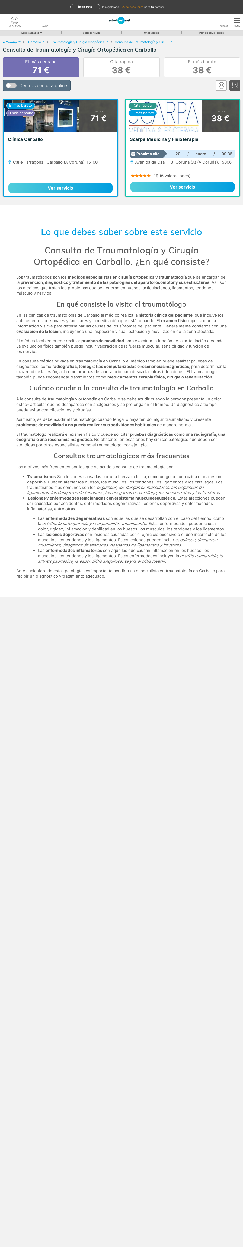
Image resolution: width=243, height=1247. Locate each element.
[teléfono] (44, 20)
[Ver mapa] (221, 85)
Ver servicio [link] (60, 188)
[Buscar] (224, 20)
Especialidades (31, 32)
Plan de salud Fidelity (211, 32)
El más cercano (41, 67)
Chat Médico (151, 32)
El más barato (202, 67)
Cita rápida (121, 67)
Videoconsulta (91, 32)
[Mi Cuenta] (14, 20)
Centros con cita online (43, 85)
